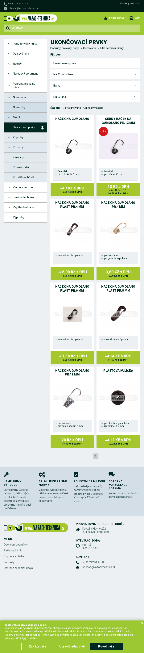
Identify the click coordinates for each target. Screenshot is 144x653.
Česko (124, 3)
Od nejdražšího (72, 108)
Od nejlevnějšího (93, 108)
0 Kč (137, 17)
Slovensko (134, 3)
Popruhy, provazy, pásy (64, 48)
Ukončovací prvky (112, 48)
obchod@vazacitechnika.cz (23, 8)
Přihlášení (116, 17)
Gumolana (89, 48)
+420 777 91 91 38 (18, 3)
